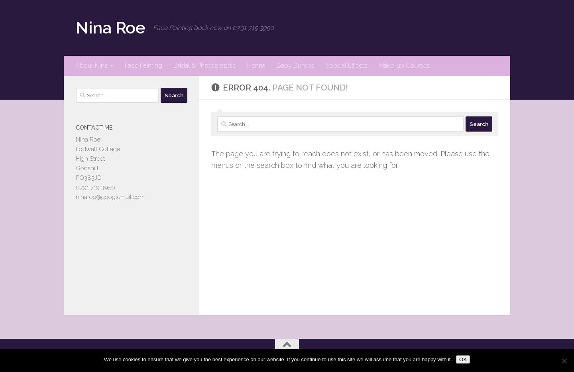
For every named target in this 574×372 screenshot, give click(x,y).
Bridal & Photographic (204, 65)
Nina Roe (110, 27)
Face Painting (143, 65)
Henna (256, 65)
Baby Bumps (296, 65)
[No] (564, 361)
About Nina (91, 65)
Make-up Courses (404, 65)
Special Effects (347, 65)
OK (463, 359)
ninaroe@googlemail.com (110, 197)
